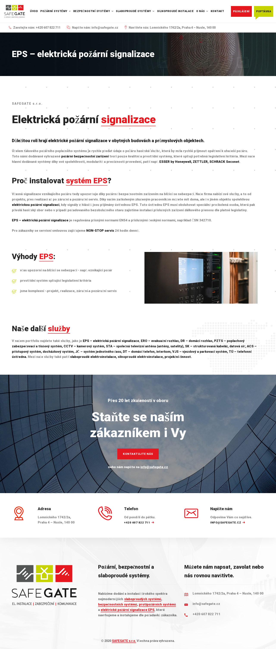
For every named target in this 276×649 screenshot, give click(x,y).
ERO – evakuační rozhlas (160, 341)
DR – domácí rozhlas (196, 341)
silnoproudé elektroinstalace (140, 357)
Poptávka (263, 11)
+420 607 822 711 (206, 614)
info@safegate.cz (154, 467)
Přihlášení (241, 11)
